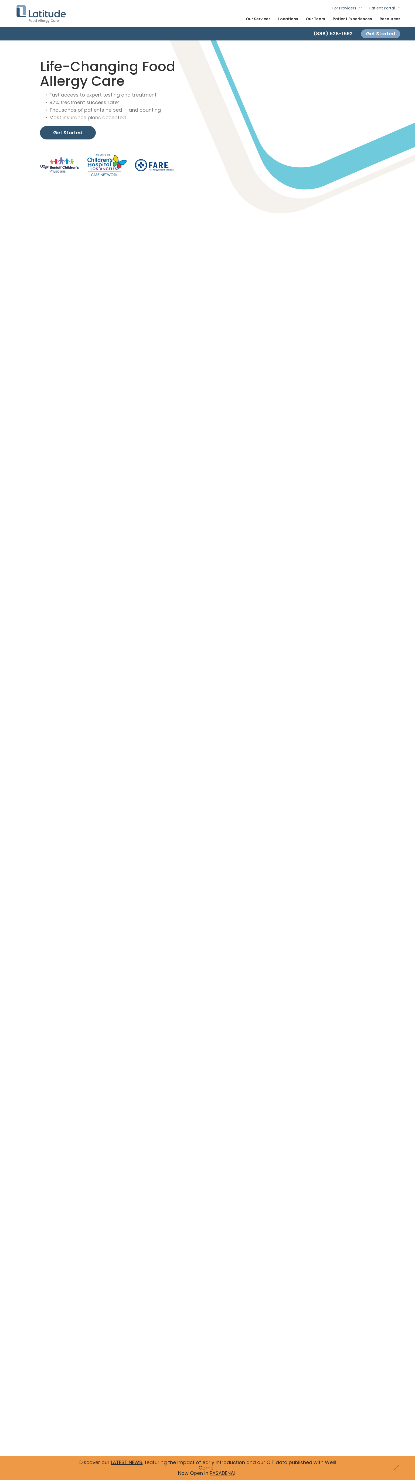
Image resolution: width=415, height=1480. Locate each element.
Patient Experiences (352, 19)
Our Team (315, 19)
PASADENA (222, 1473)
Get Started (380, 33)
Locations (288, 19)
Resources (390, 19)
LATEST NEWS (126, 1462)
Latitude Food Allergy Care (41, 13)
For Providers (344, 8)
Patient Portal (382, 8)
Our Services (258, 19)
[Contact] (207, 33)
